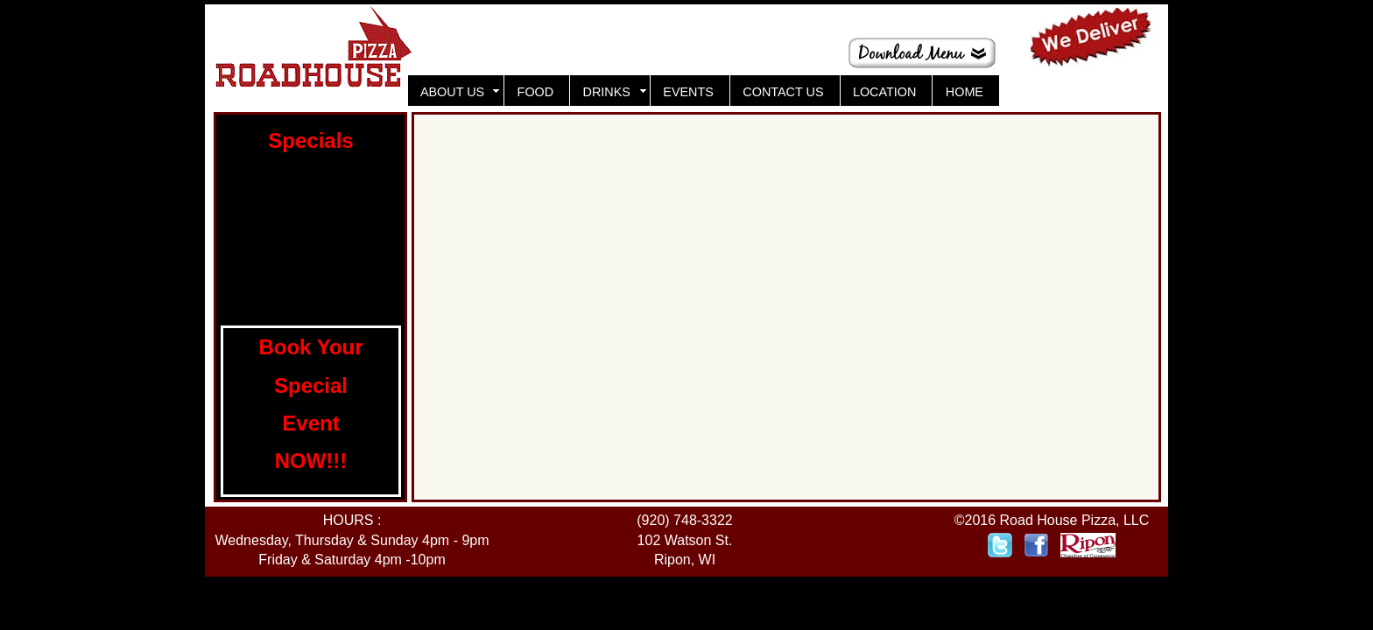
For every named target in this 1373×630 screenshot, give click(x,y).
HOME (964, 92)
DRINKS (608, 92)
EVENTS (688, 92)
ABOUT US (454, 92)
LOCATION (885, 92)
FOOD (536, 92)
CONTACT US (783, 92)
